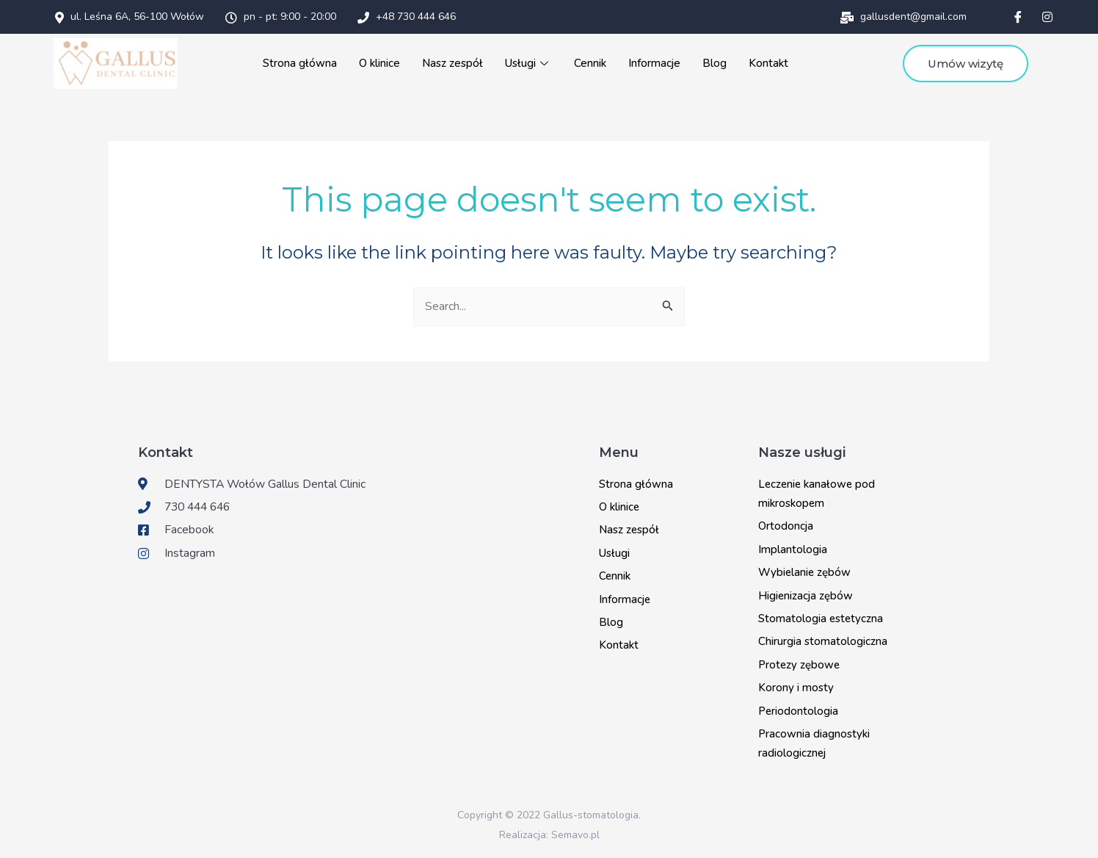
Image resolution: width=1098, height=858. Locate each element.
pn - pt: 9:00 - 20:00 (280, 17)
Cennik (589, 63)
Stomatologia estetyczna (820, 617)
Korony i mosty (796, 686)
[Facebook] (1018, 17)
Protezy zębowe (799, 664)
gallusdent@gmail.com (903, 17)
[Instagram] (1047, 17)
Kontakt (766, 63)
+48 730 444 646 (406, 17)
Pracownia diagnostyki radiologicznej (814, 743)
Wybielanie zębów (804, 572)
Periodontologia (798, 710)
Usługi (527, 63)
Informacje (652, 63)
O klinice (380, 63)
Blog (712, 63)
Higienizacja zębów (805, 595)
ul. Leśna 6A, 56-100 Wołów (129, 17)
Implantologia (792, 548)
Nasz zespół (452, 63)
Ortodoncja (785, 526)
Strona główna (300, 63)
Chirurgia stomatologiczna (822, 641)
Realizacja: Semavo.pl (549, 834)
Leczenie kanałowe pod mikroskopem (816, 493)
